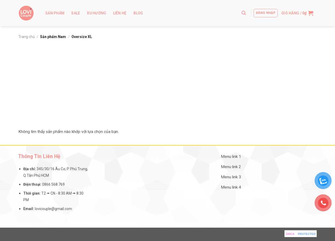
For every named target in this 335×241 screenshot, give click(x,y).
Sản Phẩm (54, 13)
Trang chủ (26, 37)
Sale (75, 13)
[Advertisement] (167, 81)
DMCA (290, 233)
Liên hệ (120, 13)
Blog (138, 13)
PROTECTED (307, 233)
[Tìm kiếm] (243, 13)
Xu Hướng (96, 13)
